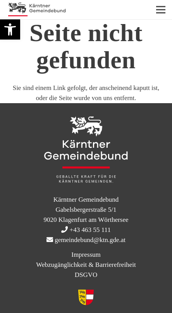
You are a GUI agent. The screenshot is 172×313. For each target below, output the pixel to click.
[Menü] (160, 9)
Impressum (86, 254)
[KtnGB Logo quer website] (37, 10)
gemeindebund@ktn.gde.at (90, 240)
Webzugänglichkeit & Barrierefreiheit (86, 264)
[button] (10, 29)
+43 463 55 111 (90, 229)
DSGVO (86, 274)
